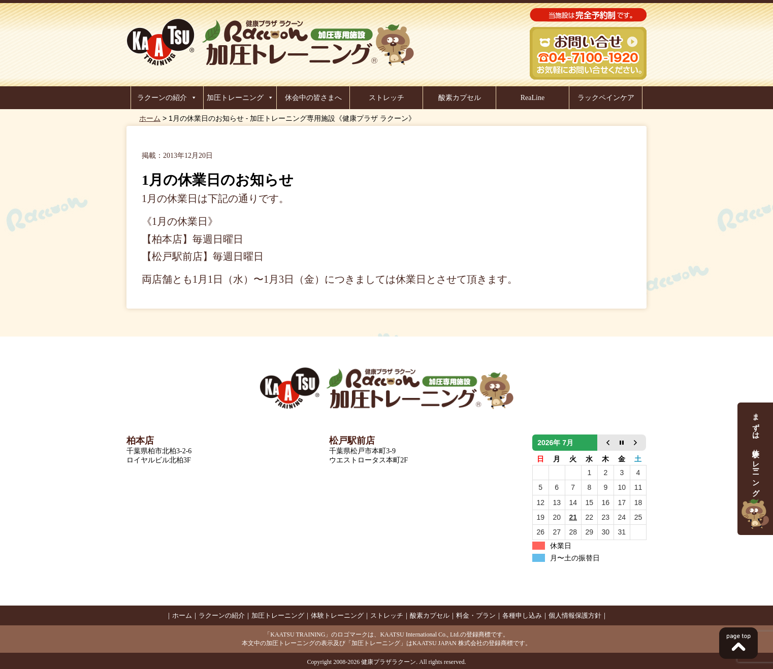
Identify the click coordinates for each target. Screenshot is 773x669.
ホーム (149, 118)
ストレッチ (386, 98)
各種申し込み (522, 615)
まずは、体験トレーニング (755, 469)
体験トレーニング (337, 615)
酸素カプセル (459, 98)
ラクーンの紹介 (162, 98)
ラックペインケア (605, 98)
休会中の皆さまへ (313, 98)
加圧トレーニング (235, 98)
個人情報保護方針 (575, 615)
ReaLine (532, 98)
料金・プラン (476, 615)
